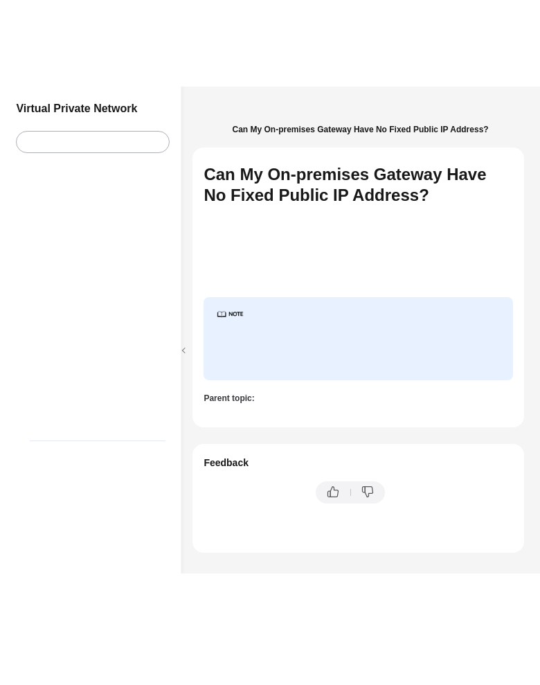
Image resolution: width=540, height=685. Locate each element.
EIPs (208, 129)
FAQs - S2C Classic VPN (441, 114)
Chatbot (218, 535)
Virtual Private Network (301, 114)
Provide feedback (431, 492)
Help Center (221, 114)
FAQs (369, 114)
